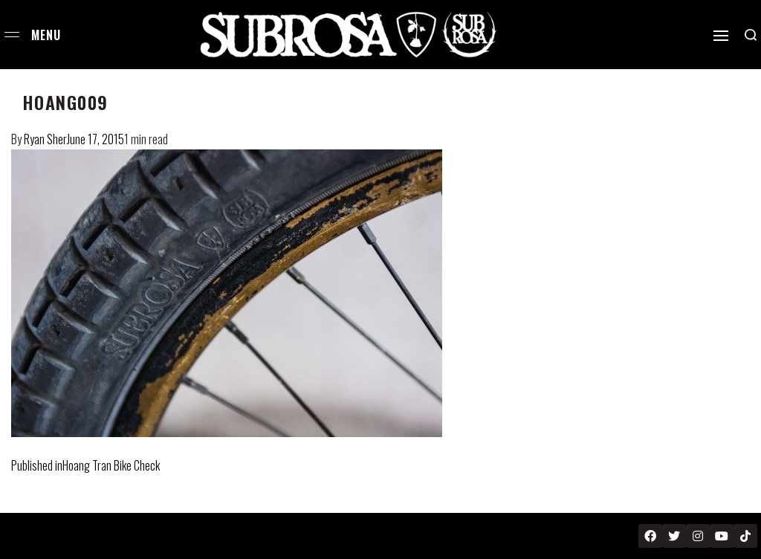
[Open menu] (12, 34)
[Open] (721, 36)
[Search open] (750, 35)
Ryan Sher (45, 139)
